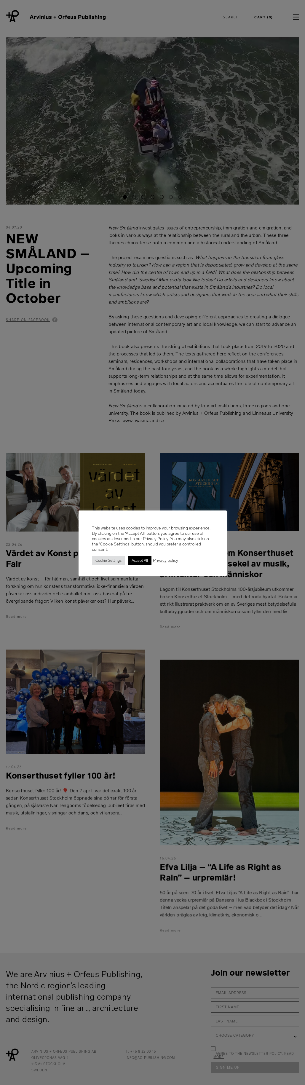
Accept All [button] (140, 560)
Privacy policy (165, 560)
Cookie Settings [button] (108, 560)
